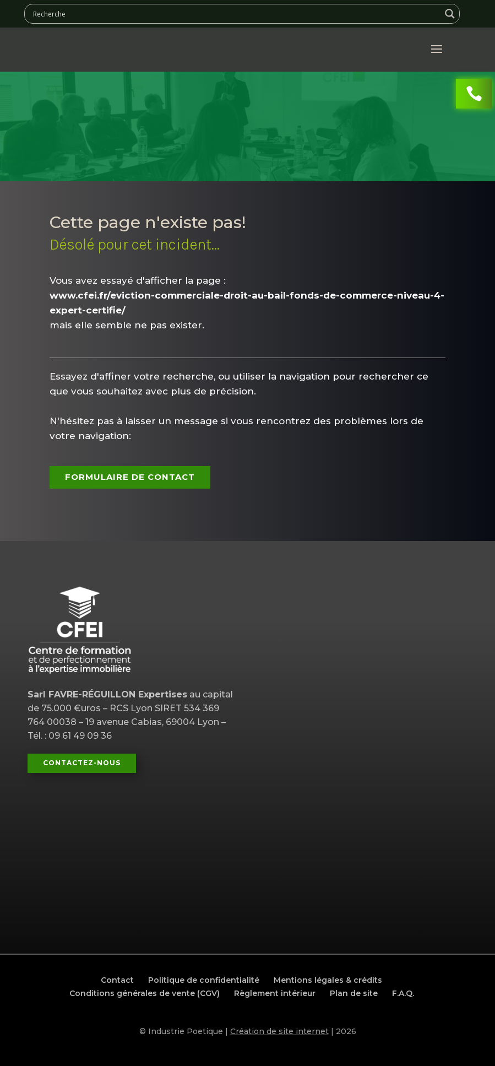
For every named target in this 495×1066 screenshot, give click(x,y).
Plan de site (354, 993)
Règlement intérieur (275, 993)
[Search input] (235, 13)
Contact (117, 980)
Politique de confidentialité (203, 980)
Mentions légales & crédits (328, 980)
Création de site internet (279, 1031)
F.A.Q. (403, 993)
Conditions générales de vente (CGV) (144, 993)
